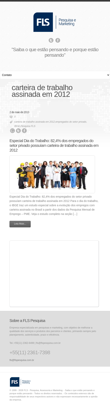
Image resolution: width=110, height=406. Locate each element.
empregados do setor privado (70, 121)
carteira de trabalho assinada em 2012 (34, 121)
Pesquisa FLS (28, 126)
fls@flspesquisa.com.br (21, 360)
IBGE (17, 126)
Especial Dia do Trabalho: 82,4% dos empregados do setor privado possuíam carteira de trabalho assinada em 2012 (54, 145)
